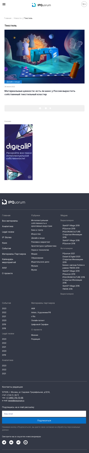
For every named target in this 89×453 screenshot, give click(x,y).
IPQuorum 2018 (69, 243)
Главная (7, 18)
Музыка (34, 266)
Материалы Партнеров (14, 254)
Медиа (34, 254)
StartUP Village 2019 (71, 225)
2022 (4, 312)
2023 (4, 308)
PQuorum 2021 (69, 253)
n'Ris (33, 316)
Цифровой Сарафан (39, 324)
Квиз (4, 243)
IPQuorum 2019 (69, 228)
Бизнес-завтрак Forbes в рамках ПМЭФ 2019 (74, 266)
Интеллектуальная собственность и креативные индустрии (41, 223)
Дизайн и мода (38, 238)
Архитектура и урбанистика (43, 246)
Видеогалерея (67, 220)
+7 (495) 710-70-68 (14, 398)
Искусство (36, 234)
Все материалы (10, 221)
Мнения (34, 335)
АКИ (4, 268)
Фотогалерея (67, 248)
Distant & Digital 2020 (71, 256)
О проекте (7, 273)
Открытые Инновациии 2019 (73, 260)
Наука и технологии (40, 250)
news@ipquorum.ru (16, 400)
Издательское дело (40, 262)
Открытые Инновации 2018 (72, 235)
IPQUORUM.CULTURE (71, 232)
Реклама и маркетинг (40, 242)
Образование (37, 258)
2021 (4, 316)
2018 (4, 328)
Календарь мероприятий (9, 261)
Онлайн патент (38, 320)
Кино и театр (37, 230)
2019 (4, 324)
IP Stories (6, 237)
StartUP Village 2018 (71, 240)
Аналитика (7, 226)
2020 (4, 320)
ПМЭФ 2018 (68, 289)
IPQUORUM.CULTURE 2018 (74, 277)
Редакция (35, 339)
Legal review (8, 232)
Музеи (34, 270)
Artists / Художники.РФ (41, 312)
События (6, 248)
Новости (18, 18)
